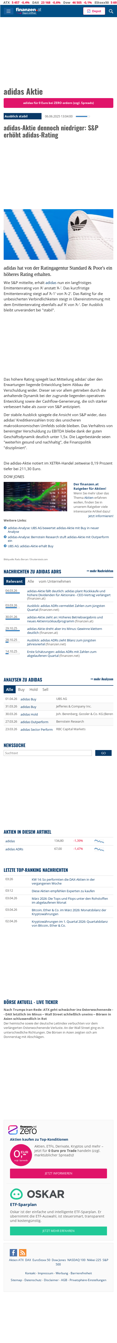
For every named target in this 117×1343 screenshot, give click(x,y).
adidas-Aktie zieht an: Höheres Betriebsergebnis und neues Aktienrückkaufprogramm (65, 619)
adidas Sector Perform (37, 729)
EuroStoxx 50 (41, 1260)
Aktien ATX (16, 1260)
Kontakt (30, 1273)
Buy (21, 689)
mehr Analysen (103, 678)
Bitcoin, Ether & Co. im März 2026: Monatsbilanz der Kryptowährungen (69, 912)
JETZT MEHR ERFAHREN (58, 1231)
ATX (12, 2)
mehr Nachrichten (101, 570)
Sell (45, 689)
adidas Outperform (34, 722)
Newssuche (14, 745)
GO (103, 753)
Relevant (14, 581)
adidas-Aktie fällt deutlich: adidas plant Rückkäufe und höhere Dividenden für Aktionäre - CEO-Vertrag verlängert (69, 593)
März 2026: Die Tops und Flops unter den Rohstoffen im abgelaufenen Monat (70, 900)
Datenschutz (33, 1280)
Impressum (45, 1273)
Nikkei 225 (94, 1260)
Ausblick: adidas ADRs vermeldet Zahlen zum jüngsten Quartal (66, 607)
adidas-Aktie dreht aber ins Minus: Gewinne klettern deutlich (64, 630)
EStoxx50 (107, 2)
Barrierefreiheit (81, 1273)
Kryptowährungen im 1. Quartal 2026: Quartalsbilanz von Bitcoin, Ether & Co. (70, 923)
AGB (64, 1280)
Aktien (89, 497)
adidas (50, 282)
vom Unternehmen (55, 581)
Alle (31, 581)
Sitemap (16, 1280)
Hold (34, 689)
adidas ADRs (14, 849)
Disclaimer (51, 1280)
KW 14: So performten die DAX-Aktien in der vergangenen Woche (63, 881)
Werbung (62, 1273)
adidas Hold (29, 714)
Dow (72, 2)
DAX (41, 2)
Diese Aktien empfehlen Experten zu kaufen (63, 891)
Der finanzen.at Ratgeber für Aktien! (90, 486)
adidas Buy (28, 699)
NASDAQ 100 (76, 1260)
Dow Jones (59, 1260)
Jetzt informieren (58, 1173)
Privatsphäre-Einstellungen (88, 1280)
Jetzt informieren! (100, 516)
